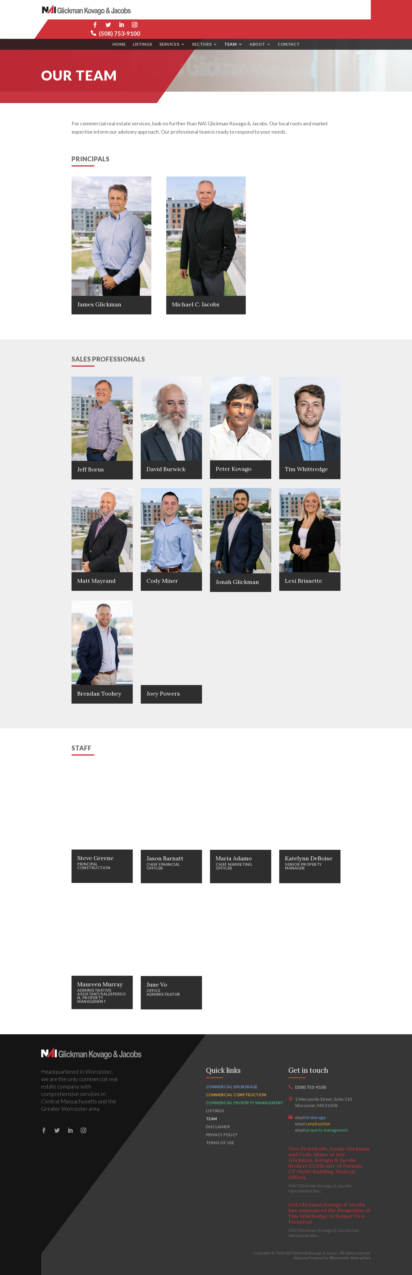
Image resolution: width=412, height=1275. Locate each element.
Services (169, 24)
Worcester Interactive (350, 1258)
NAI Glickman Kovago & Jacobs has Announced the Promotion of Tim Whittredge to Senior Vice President (329, 1213)
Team (230, 24)
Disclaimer (218, 1127)
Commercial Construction (236, 1095)
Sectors (201, 24)
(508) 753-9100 (350, 14)
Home (119, 24)
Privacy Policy (221, 1135)
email (310, 1117)
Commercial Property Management (245, 1103)
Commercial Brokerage (232, 1087)
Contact (289, 24)
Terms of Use (220, 1143)
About (257, 24)
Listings (142, 24)
